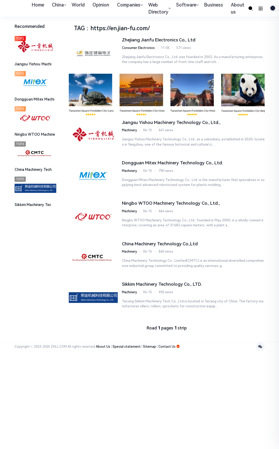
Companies (129, 5)
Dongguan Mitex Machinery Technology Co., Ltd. (172, 162)
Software (186, 5)
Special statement (127, 346)
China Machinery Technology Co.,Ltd (160, 243)
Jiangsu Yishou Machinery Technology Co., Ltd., (171, 122)
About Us (103, 346)
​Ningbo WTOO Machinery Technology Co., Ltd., (171, 203)
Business (213, 5)
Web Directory (159, 8)
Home (38, 5)
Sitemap (149, 346)
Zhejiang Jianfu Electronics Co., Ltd (158, 39)
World (78, 5)
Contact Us (167, 346)
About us (237, 8)
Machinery (129, 130)
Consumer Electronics (138, 48)
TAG (79, 28)
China (58, 5)
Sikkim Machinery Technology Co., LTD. (162, 284)
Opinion (100, 5)
